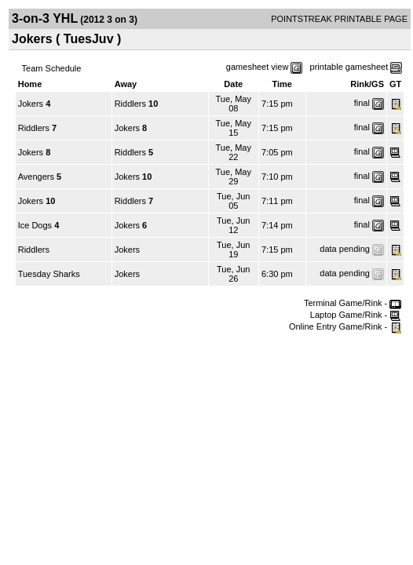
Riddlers (130, 103)
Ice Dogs (35, 225)
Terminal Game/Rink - (352, 303)
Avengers (36, 176)
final (362, 103)
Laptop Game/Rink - (356, 314)
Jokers (30, 103)
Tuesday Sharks (49, 274)
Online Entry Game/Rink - (345, 326)
